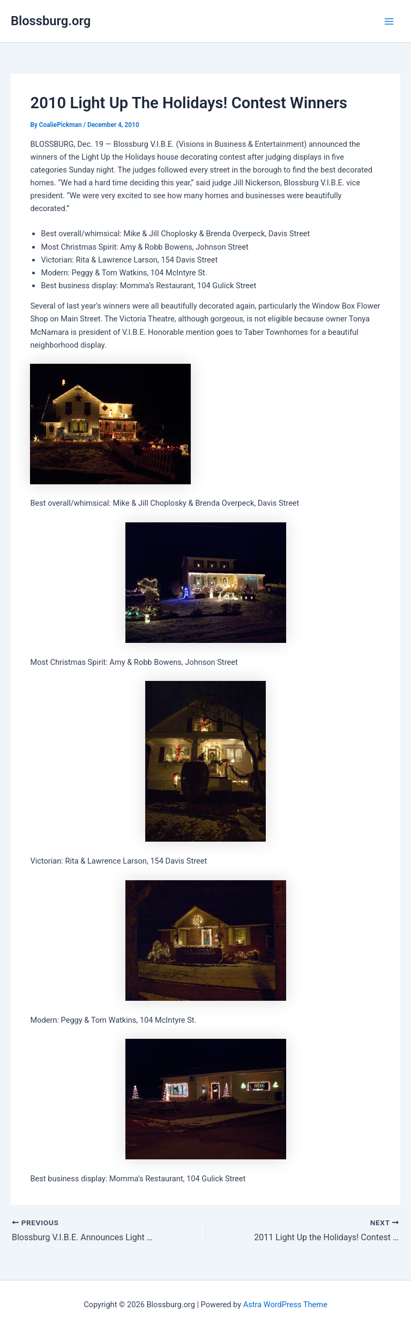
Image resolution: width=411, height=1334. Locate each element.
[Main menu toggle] (389, 21)
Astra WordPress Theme (285, 1304)
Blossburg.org (51, 20)
